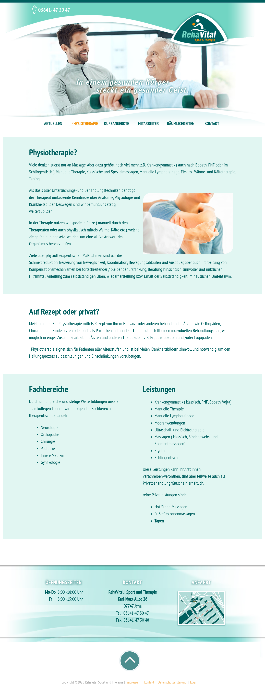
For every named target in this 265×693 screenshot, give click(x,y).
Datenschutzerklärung (172, 682)
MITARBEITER (148, 124)
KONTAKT (212, 124)
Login (193, 682)
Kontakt (149, 682)
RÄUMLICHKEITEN (180, 124)
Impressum (133, 682)
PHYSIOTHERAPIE (84, 124)
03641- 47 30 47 (54, 10)
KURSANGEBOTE (116, 124)
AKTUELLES (53, 124)
